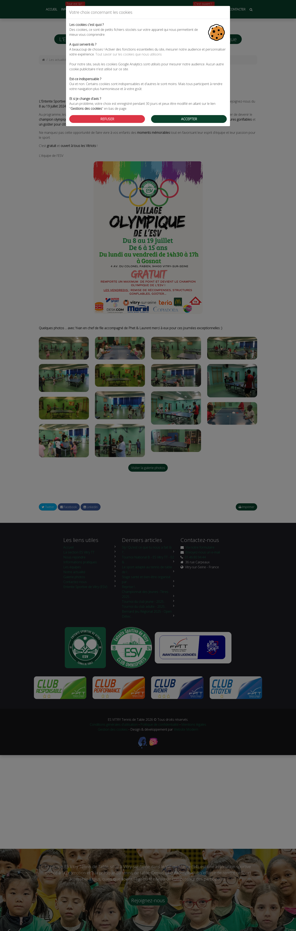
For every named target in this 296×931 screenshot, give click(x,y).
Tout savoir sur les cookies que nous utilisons (128, 54)
